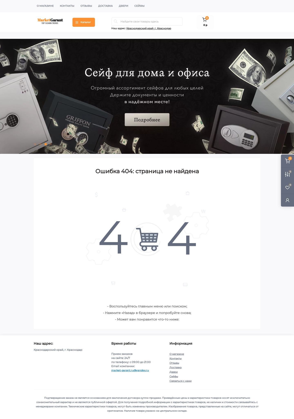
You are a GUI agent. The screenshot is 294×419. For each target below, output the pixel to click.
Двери (123, 5)
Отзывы (86, 5)
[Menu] (83, 22)
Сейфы (139, 5)
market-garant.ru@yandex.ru (130, 370)
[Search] (115, 21)
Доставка (105, 5)
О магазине (45, 5)
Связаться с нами (180, 380)
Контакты (67, 5)
